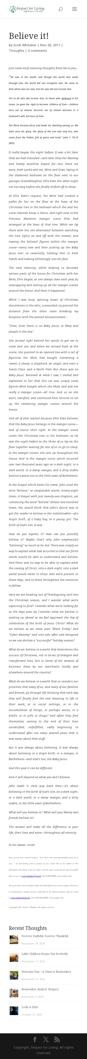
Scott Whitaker (24, 45)
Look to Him (29, 1007)
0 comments (37, 50)
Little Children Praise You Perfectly (44, 954)
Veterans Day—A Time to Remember (46, 972)
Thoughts (16, 50)
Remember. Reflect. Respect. (40, 989)
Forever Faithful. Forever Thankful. (45, 936)
